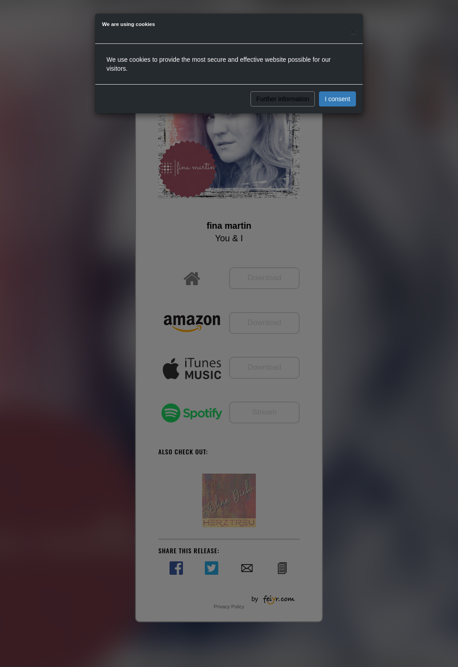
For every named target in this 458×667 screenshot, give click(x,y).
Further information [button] (282, 99)
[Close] (353, 32)
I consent (337, 99)
